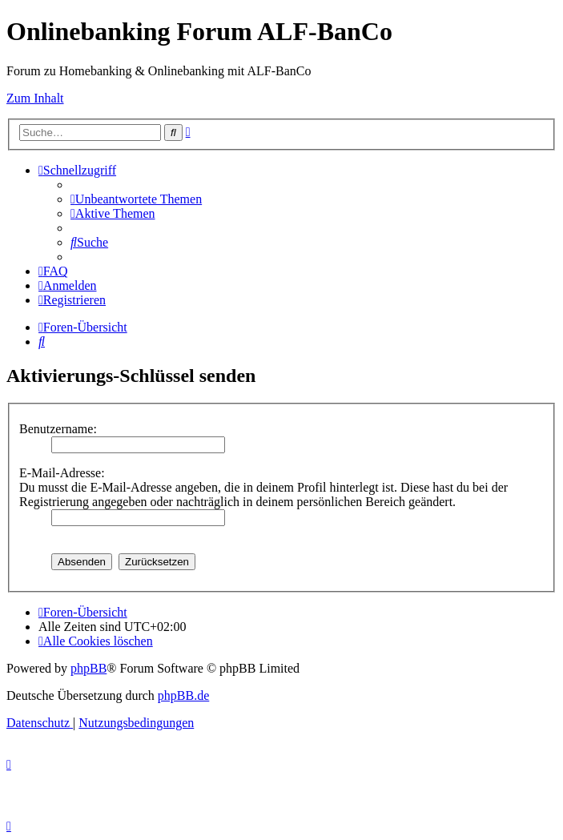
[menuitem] (136, 199)
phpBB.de (183, 695)
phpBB (88, 668)
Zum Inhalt (35, 98)
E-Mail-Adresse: (62, 473)
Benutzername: (58, 429)
